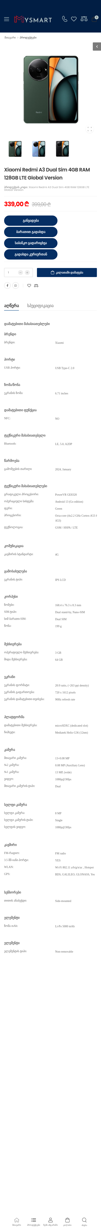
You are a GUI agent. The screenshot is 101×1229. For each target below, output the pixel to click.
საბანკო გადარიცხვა (31, 243)
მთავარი (10, 38)
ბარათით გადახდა (30, 231)
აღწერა (11, 306)
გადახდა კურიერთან (31, 254)
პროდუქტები (28, 38)
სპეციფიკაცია (40, 306)
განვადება (31, 220)
